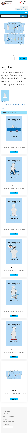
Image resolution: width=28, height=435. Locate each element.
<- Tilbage (3, 108)
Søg (23, 16)
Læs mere (3, 101)
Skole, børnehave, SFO (21, 9)
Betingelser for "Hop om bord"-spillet (9, 414)
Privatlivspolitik (5, 413)
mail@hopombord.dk (7, 422)
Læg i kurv (23, 59)
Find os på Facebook (7, 426)
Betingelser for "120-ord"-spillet (8, 416)
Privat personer (23, 7)
